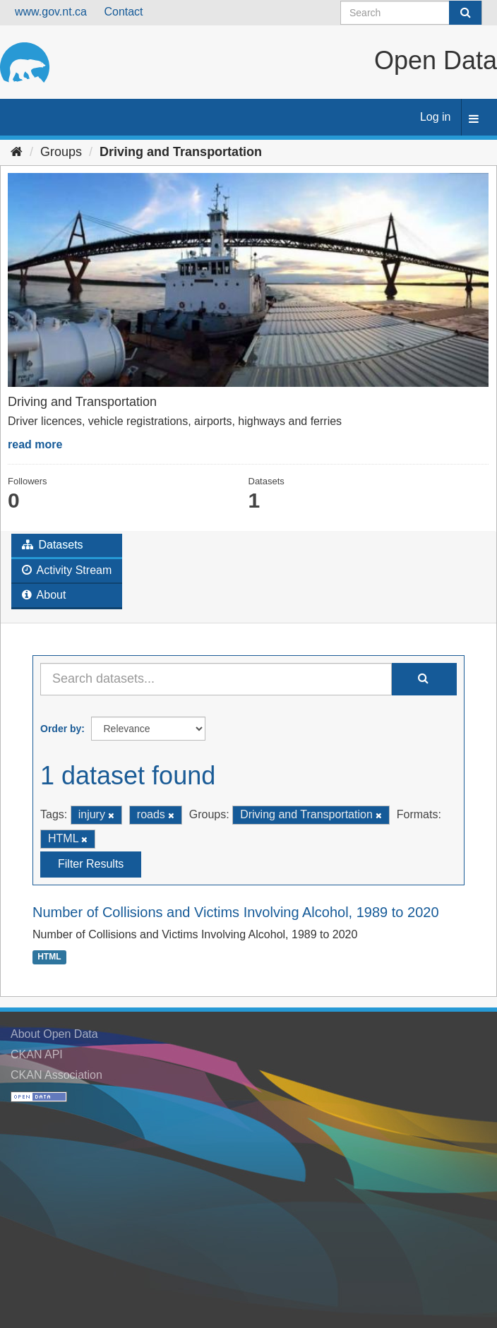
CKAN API (37, 1054)
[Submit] (465, 13)
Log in (435, 117)
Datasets (52, 545)
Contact (123, 12)
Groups (61, 152)
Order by (60, 728)
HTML (49, 957)
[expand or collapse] (473, 119)
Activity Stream (67, 570)
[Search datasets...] (216, 679)
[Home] (17, 152)
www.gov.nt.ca (51, 12)
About (44, 595)
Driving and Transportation (181, 152)
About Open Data (54, 1034)
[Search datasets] (411, 13)
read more (35, 444)
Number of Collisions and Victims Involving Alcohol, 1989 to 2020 (235, 912)
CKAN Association (56, 1075)
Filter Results (91, 864)
